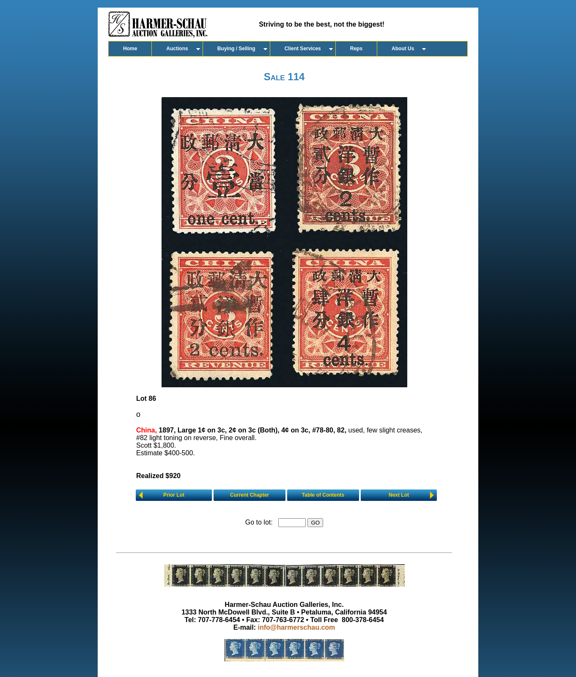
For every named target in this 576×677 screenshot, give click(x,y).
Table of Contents (323, 495)
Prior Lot (173, 495)
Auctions (177, 49)
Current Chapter (249, 495)
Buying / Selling (236, 49)
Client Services (303, 49)
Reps (356, 49)
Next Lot (399, 495)
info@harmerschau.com (296, 627)
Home (130, 49)
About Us (403, 49)
